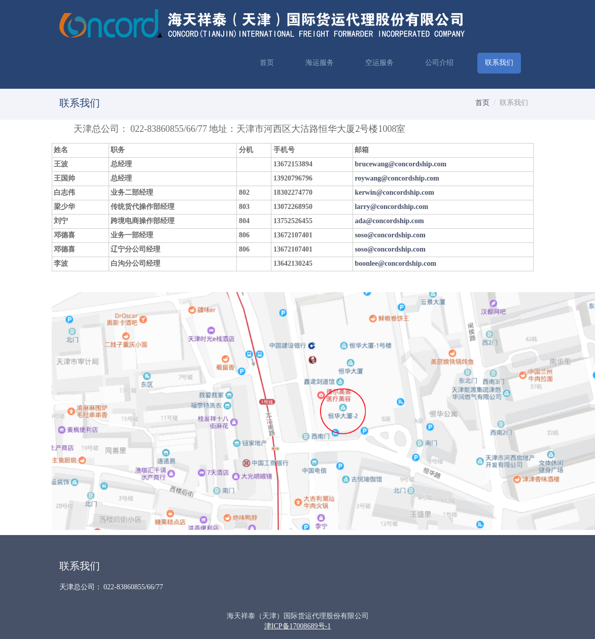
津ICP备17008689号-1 (297, 626)
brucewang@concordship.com (400, 164)
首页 (267, 62)
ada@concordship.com (389, 221)
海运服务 (319, 62)
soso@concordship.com (390, 235)
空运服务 (379, 62)
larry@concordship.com (391, 206)
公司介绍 (439, 62)
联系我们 (499, 62)
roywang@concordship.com (397, 178)
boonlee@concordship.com (395, 263)
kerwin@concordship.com (394, 192)
